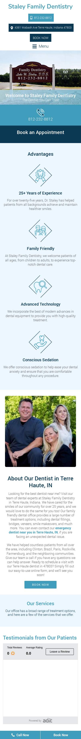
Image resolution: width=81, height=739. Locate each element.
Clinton (37, 549)
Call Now (20, 735)
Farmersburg (16, 553)
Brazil (48, 549)
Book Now (40, 38)
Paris (57, 549)
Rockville (68, 549)
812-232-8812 (41, 18)
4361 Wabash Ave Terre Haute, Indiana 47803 (41, 28)
